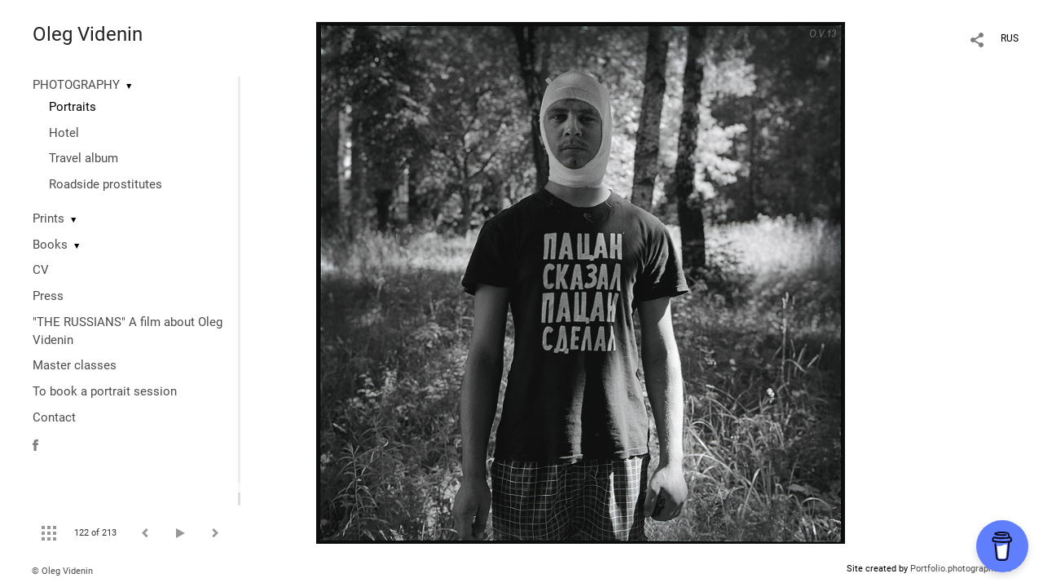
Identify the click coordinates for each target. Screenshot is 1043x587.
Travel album (83, 158)
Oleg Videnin (88, 34)
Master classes (75, 365)
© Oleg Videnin (62, 571)
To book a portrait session (105, 391)
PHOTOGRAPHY (76, 84)
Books (50, 244)
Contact (54, 417)
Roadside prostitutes (105, 184)
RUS (1010, 38)
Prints (48, 218)
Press (48, 296)
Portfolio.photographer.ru (960, 568)
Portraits (72, 106)
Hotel (64, 133)
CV (41, 270)
